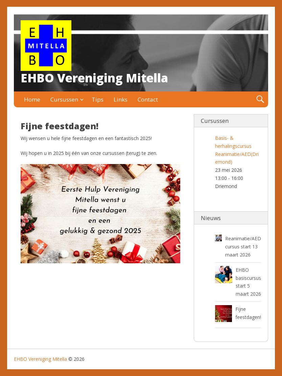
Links (120, 99)
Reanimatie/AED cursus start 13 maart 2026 (243, 246)
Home (32, 99)
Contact (148, 99)
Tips (97, 99)
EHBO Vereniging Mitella (94, 78)
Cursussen (64, 99)
